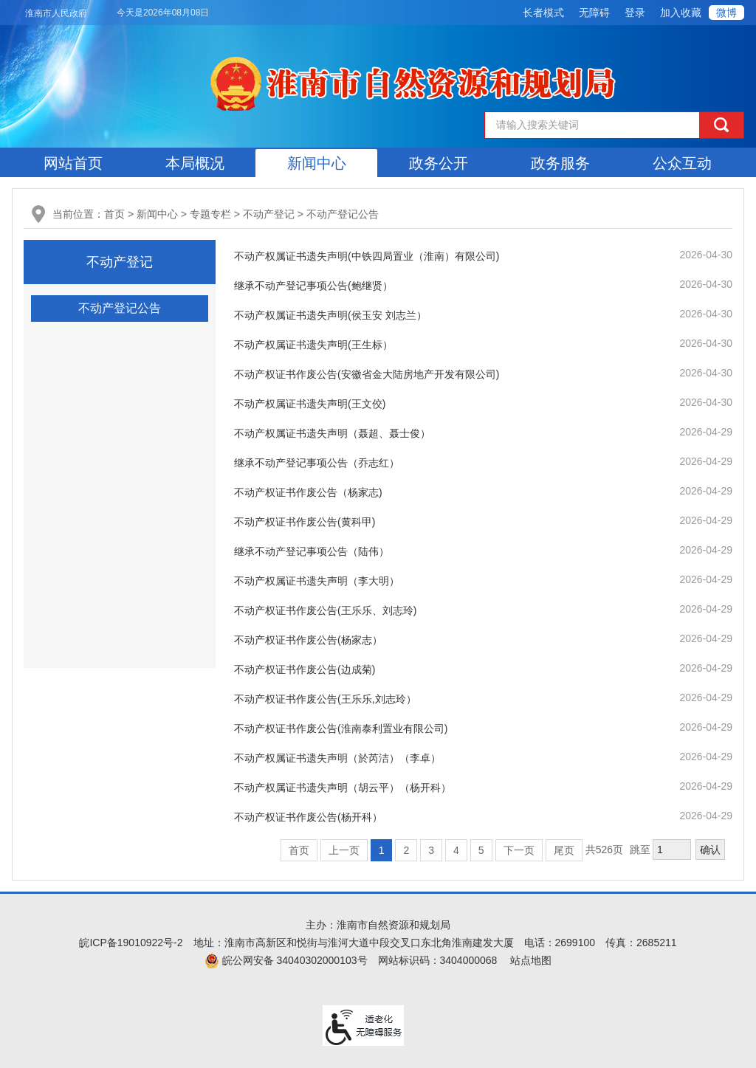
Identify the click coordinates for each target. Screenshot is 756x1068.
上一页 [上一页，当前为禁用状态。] (344, 850)
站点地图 (530, 960)
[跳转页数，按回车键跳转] (672, 849)
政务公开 (438, 163)
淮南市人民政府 (56, 13)
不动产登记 (269, 214)
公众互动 (682, 163)
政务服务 (560, 163)
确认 (710, 849)
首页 (114, 214)
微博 (726, 12)
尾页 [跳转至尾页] (564, 850)
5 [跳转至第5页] (481, 850)
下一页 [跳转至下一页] (519, 850)
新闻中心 (316, 163)
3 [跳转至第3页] (431, 850)
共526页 (604, 849)
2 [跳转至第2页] (406, 850)
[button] (543, 12)
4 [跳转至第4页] (456, 850)
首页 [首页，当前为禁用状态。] (299, 850)
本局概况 (194, 163)
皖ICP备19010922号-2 (130, 942)
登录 (635, 12)
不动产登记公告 (342, 214)
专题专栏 (210, 214)
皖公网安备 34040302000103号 (286, 960)
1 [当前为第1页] (382, 850)
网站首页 (73, 163)
